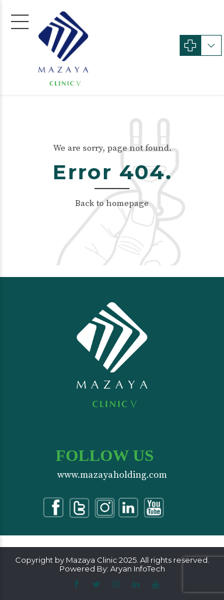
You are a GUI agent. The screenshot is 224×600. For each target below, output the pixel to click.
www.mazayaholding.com (112, 475)
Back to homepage (112, 203)
